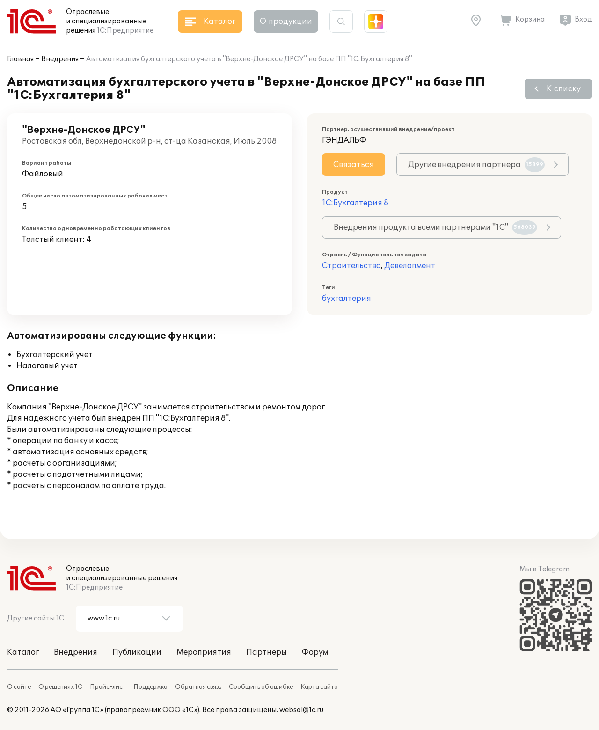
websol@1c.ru (301, 710)
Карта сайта (319, 687)
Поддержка (150, 687)
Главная (20, 59)
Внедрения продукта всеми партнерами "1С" (435, 227)
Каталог (23, 652)
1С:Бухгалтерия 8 (355, 203)
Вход (583, 19)
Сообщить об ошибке (261, 687)
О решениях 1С (60, 687)
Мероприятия (203, 652)
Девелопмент (409, 265)
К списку (564, 89)
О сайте (19, 687)
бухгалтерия (346, 298)
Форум (315, 652)
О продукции (286, 21)
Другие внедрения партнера (476, 164)
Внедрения (60, 59)
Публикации (136, 652)
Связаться (353, 164)
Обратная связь (198, 687)
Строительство (351, 265)
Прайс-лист (108, 687)
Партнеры (266, 652)
